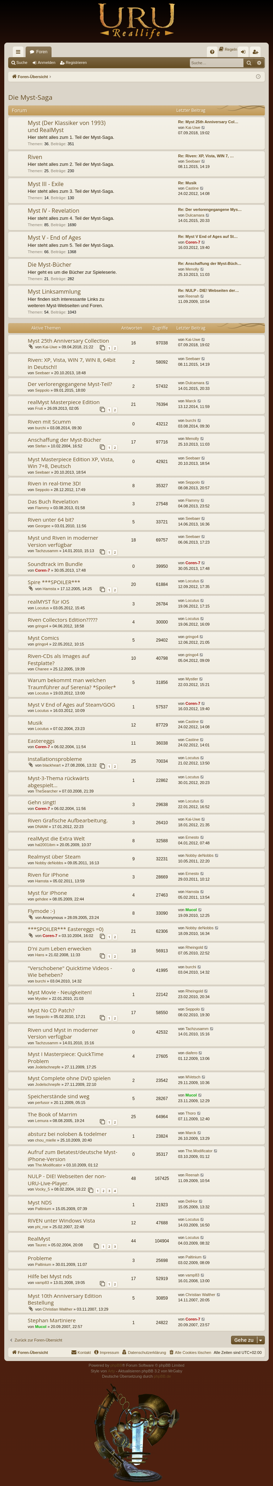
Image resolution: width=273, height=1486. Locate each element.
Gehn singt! (42, 802)
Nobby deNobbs (49, 863)
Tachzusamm (46, 551)
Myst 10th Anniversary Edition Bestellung (65, 1299)
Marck (191, 401)
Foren (41, 51)
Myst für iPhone (47, 892)
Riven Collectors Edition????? (62, 619)
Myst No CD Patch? (51, 1010)
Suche (21, 62)
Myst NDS (40, 1202)
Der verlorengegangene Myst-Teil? (70, 383)
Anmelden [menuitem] (244, 53)
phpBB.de (162, 1376)
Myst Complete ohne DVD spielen (69, 1078)
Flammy (42, 508)
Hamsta (49, 589)
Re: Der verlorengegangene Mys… (210, 209)
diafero (192, 1053)
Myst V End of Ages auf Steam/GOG (71, 704)
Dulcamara (195, 215)
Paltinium (43, 1209)
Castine (192, 188)
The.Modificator (48, 1165)
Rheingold (194, 947)
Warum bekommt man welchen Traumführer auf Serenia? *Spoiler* (72, 683)
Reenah (192, 296)
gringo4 (41, 626)
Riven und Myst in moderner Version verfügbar (63, 1033)
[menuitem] (212, 52)
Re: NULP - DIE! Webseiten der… (208, 290)
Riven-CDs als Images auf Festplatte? (59, 659)
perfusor (42, 1102)
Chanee (42, 669)
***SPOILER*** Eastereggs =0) (65, 928)
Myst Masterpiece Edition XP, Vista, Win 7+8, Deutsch (71, 462)
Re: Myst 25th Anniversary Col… (208, 122)
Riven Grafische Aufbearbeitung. (68, 820)
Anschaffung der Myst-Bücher (64, 439)
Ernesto (192, 837)
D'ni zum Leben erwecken (59, 948)
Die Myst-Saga (30, 97)
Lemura (41, 1120)
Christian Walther (58, 1309)
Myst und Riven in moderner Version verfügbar (63, 541)
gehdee (41, 899)
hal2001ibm (45, 845)
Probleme (40, 1258)
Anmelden (46, 62)
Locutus (192, 581)
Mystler (192, 679)
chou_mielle (45, 1140)
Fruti (39, 408)
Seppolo (42, 390)
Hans (39, 955)
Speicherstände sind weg (58, 1096)
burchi (40, 428)
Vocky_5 (42, 1189)
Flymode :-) (41, 910)
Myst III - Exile (46, 184)
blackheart (52, 765)
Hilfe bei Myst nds (50, 1276)
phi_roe (41, 1227)
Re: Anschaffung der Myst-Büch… (209, 263)
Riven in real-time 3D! (54, 483)
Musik (35, 722)
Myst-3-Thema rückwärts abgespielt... (58, 781)
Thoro (191, 1113)
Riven (35, 157)
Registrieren (76, 62)
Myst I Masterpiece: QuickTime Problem (65, 1057)
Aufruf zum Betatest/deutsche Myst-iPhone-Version (72, 1155)
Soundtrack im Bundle (55, 563)
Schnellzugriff (19, 53)
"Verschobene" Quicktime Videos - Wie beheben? (70, 971)
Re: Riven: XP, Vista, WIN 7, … (206, 156)
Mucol (191, 910)
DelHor (192, 1201)
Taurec (41, 1245)
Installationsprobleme (55, 758)
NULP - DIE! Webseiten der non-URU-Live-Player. (67, 1179)
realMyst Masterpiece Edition (64, 401)
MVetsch (193, 1077)
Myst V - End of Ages (54, 237)
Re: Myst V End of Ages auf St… (208, 236)
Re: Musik (187, 183)
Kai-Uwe (193, 127)
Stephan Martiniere (52, 1320)
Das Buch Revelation (53, 501)
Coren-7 (193, 242)
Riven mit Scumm (49, 421)
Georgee (42, 526)
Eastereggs (41, 740)
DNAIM (41, 826)
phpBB (116, 1365)
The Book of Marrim (52, 1114)
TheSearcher (46, 791)
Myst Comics (43, 637)
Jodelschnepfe (47, 1067)
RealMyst (39, 1238)
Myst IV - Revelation (53, 210)
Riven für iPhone (48, 874)
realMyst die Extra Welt (56, 838)
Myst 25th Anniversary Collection (68, 340)
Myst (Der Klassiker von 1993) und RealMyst (67, 126)
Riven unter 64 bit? (51, 519)
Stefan (41, 446)
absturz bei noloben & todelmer (67, 1133)
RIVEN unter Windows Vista (61, 1220)
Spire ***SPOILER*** (54, 582)
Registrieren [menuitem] (257, 53)
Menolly (192, 269)
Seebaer (193, 161)
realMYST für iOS (48, 601)
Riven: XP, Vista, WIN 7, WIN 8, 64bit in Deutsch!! (72, 363)
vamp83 (42, 1282)
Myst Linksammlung (54, 291)
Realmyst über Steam (54, 856)
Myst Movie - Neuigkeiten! (60, 992)
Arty (111, 1371)
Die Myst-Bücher (49, 264)
